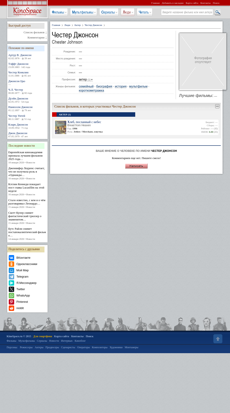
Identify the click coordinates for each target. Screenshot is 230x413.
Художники (116, 347)
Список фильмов (34, 32)
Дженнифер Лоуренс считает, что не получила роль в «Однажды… (27, 173)
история (120, 86)
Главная (155, 3)
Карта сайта (192, 3)
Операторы (83, 347)
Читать (144, 12)
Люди (127, 12)
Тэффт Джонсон (27, 65)
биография (104, 86)
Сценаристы (68, 347)
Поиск (216, 3)
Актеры (39, 347)
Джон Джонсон (27, 134)
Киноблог (80, 340)
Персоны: (12, 347)
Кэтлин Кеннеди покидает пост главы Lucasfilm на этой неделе (27, 189)
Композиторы (100, 347)
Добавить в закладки (173, 3)
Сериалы (108, 12)
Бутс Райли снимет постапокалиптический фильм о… (27, 234)
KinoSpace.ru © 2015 (19, 336)
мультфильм (138, 86)
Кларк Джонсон (27, 126)
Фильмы (58, 12)
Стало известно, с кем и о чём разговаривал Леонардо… (27, 203)
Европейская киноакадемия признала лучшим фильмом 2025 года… (27, 157)
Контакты (205, 3)
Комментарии (36, 37)
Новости (54, 340)
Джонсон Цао (27, 82)
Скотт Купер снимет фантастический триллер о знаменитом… (27, 218)
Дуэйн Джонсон (27, 100)
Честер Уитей (27, 117)
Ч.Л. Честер (27, 91)
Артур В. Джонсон (27, 56)
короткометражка (91, 90)
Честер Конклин (27, 74)
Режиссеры (26, 347)
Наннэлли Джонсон (27, 108)
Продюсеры (52, 347)
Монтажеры (131, 347)
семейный (86, 86)
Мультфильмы (82, 12)
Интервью (67, 340)
